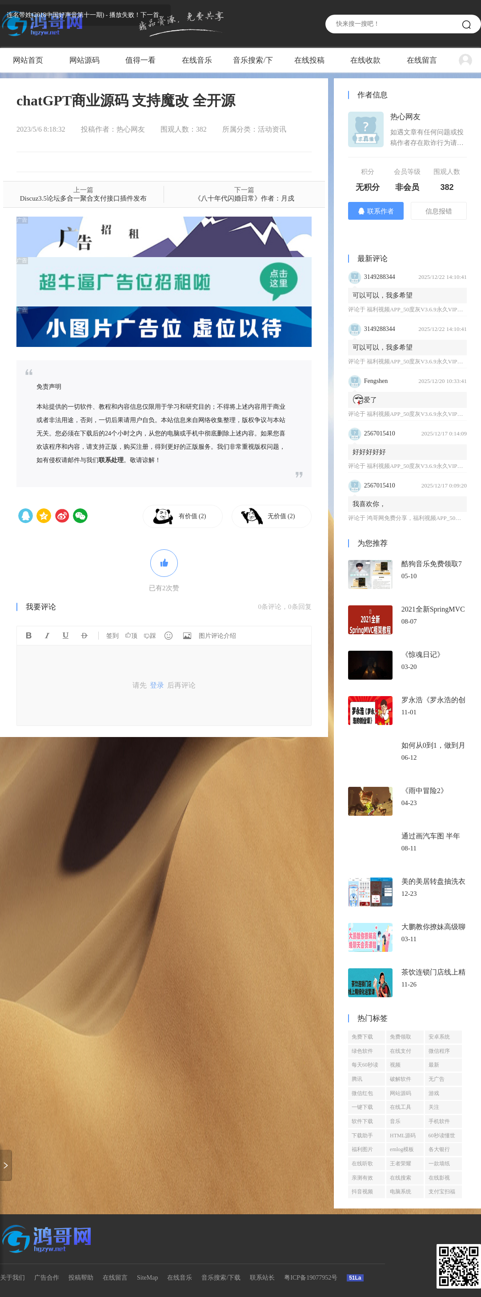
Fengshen (376, 381)
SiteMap (147, 1277)
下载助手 (362, 1135)
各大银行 (439, 1149)
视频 (395, 1065)
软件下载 (362, 1121)
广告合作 (46, 1277)
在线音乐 (197, 60)
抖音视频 (362, 1191)
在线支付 (400, 1051)
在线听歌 (362, 1163)
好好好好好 (369, 451)
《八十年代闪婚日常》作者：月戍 (244, 198)
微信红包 (362, 1093)
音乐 (395, 1121)
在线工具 (400, 1107)
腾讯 (357, 1079)
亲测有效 (362, 1178)
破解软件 (400, 1079)
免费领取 (400, 1037)
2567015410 (379, 433)
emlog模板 (402, 1149)
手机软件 (439, 1121)
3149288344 (379, 277)
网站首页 (28, 60)
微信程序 (439, 1051)
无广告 (437, 1079)
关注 (434, 1107)
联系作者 (376, 211)
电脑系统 (400, 1191)
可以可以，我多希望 (383, 295)
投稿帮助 (80, 1277)
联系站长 (262, 1277)
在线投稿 (309, 60)
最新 (434, 1065)
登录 (157, 685)
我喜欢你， (369, 504)
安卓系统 (439, 1037)
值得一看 (140, 60)
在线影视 (439, 1178)
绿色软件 (362, 1051)
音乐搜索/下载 (253, 64)
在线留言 (422, 60)
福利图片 (362, 1149)
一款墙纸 (439, 1163)
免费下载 (362, 1037)
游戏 (434, 1093)
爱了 (365, 399)
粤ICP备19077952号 (310, 1277)
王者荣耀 (400, 1163)
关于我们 (12, 1277)
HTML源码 (403, 1135)
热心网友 (130, 129)
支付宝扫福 (442, 1191)
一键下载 (362, 1107)
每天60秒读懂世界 (365, 1066)
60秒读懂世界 (442, 1137)
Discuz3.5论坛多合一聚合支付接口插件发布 (83, 198)
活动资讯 (272, 129)
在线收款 (365, 60)
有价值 (192, 516)
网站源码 (84, 60)
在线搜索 (400, 1178)
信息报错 (438, 211)
